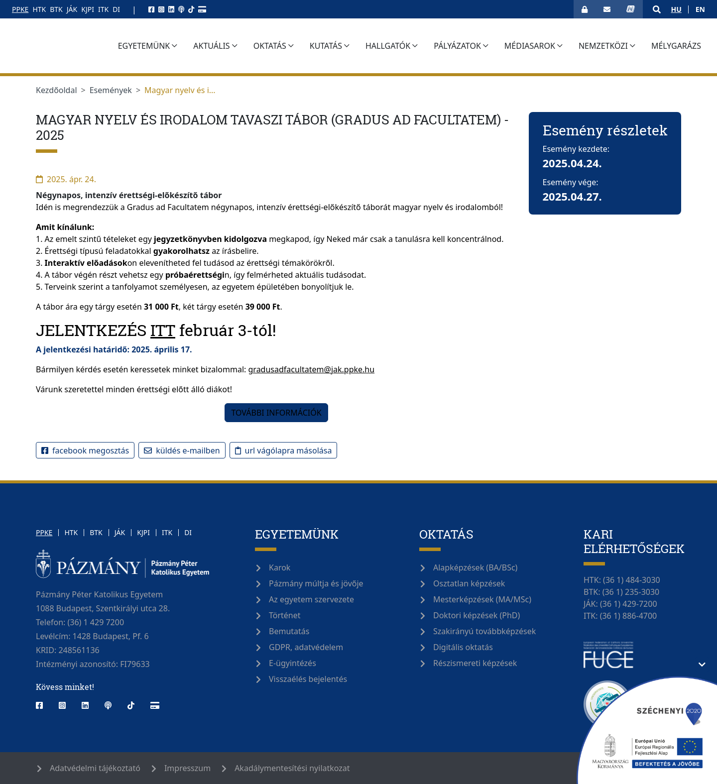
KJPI (87, 9)
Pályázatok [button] (512, 45)
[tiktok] (191, 9)
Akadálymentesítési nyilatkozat (292, 768)
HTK (39, 9)
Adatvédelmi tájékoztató (95, 768)
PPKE (20, 9)
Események (111, 90)
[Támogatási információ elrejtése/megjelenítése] (702, 664)
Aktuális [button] (266, 45)
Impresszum (187, 768)
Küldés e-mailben (182, 450)
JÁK (72, 9)
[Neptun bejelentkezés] (630, 9)
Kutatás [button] (380, 45)
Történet (285, 615)
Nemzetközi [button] (658, 45)
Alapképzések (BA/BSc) (475, 567)
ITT (162, 329)
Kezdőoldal (56, 90)
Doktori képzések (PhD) (476, 615)
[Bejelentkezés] (585, 9)
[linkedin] (171, 9)
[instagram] (161, 9)
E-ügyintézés (292, 663)
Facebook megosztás (85, 450)
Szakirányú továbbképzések (484, 631)
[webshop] (202, 9)
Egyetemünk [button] (199, 45)
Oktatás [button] (324, 45)
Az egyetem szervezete (311, 599)
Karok (279, 567)
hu (676, 9)
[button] (657, 9)
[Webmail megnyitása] (607, 9)
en (700, 9)
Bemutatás (289, 631)
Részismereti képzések (475, 663)
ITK (103, 9)
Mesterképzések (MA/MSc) (482, 599)
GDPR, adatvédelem (306, 647)
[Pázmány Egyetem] (86, 45)
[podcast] (181, 9)
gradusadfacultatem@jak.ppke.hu (311, 369)
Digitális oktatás (463, 647)
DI (116, 9)
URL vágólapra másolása (283, 450)
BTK (56, 9)
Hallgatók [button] (442, 45)
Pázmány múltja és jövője (316, 583)
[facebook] (151, 9)
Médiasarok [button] (584, 45)
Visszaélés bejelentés (308, 678)
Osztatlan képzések (469, 583)
